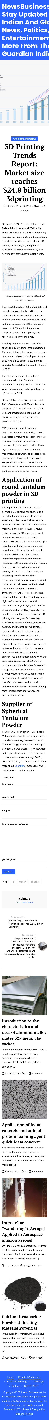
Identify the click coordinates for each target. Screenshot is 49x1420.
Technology (37, 1381)
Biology (16, 1386)
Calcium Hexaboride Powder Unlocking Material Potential (21, 1322)
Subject (24, 813)
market (22, 881)
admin (8, 206)
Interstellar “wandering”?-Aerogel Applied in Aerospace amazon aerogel (23, 1231)
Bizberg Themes (24, 1413)
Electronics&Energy (17, 1381)
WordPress (23, 1409)
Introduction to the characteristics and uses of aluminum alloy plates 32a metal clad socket (24, 1032)
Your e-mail (24, 800)
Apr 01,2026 (10, 1357)
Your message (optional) (24, 839)
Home (10, 1377)
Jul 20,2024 (10, 1265)
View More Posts (24, 902)
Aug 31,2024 (11, 1073)
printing (35, 881)
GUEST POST (31, 1386)
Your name (24, 786)
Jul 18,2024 (24, 206)
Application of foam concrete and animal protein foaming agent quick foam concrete (23, 1133)
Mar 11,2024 (10, 1171)
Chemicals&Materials (24, 138)
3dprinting (20, 765)
